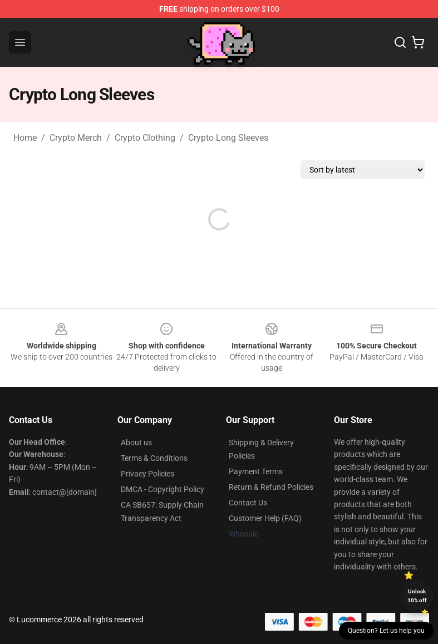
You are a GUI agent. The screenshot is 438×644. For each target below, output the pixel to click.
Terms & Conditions (154, 458)
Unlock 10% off (417, 595)
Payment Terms (256, 471)
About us (136, 442)
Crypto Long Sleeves (228, 137)
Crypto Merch (76, 137)
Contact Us (248, 502)
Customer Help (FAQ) (265, 518)
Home (25, 137)
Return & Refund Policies (271, 487)
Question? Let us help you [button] (386, 631)
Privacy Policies (147, 473)
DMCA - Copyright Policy (162, 489)
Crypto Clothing (145, 137)
